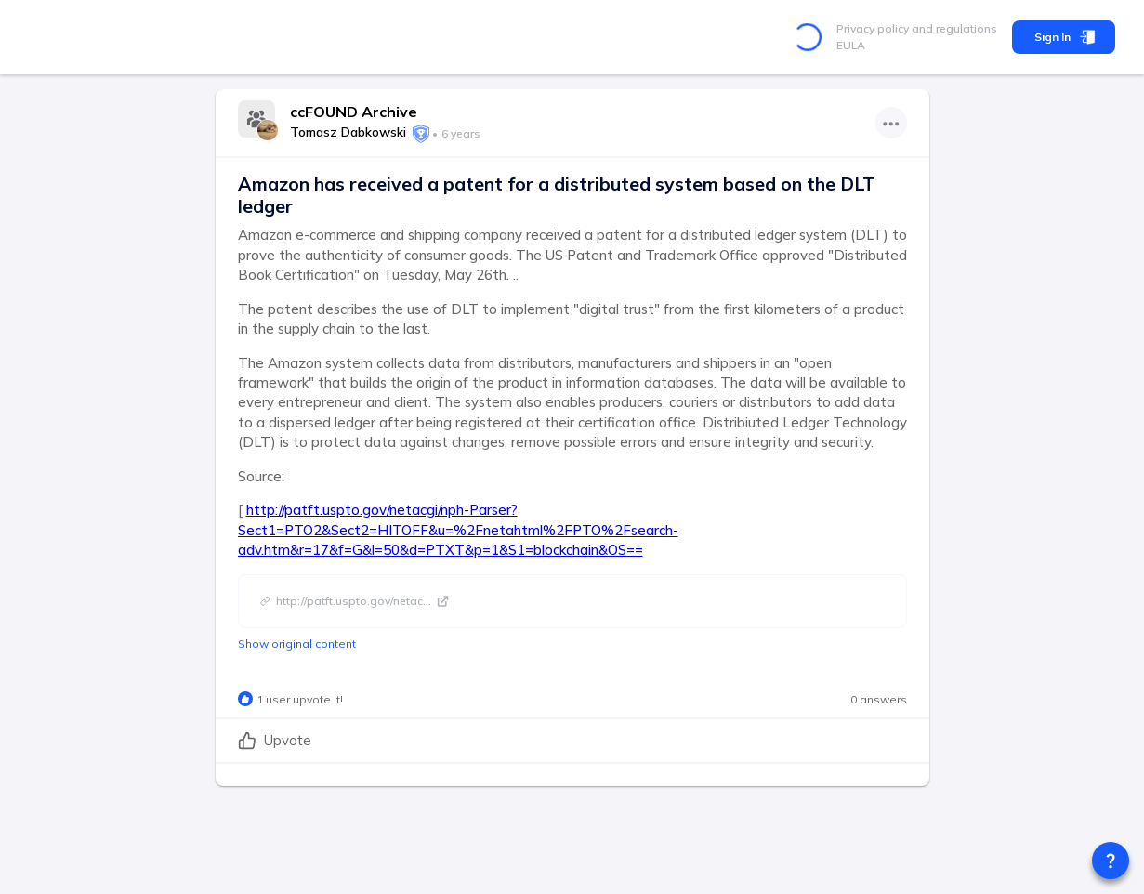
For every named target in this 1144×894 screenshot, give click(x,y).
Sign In (1063, 37)
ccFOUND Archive (353, 111)
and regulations (953, 28)
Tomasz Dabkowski (348, 132)
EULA (850, 45)
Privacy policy (872, 28)
